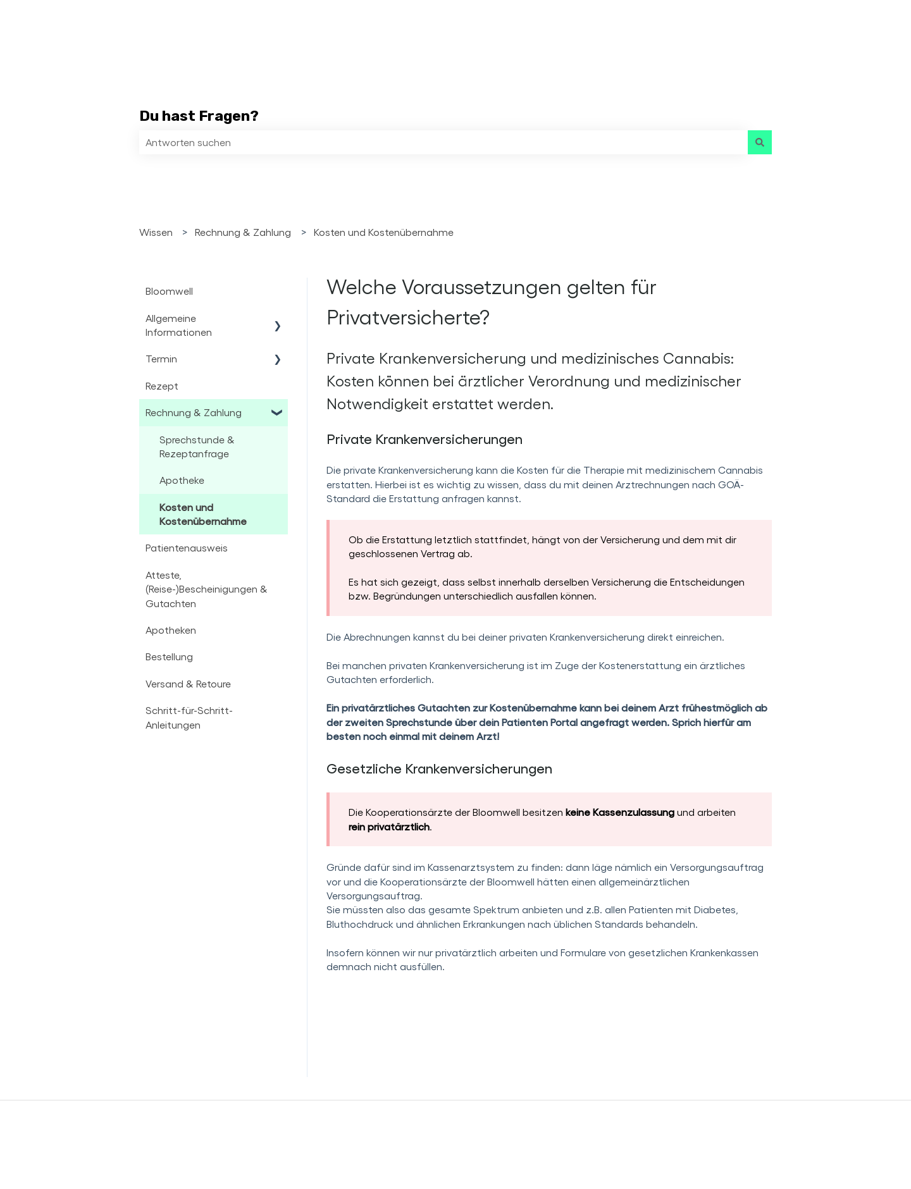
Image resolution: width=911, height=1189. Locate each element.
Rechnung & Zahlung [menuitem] (194, 412)
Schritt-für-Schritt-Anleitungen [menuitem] (189, 717)
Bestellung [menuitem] (169, 656)
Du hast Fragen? (199, 116)
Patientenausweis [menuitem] (187, 547)
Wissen (156, 232)
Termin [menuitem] (161, 358)
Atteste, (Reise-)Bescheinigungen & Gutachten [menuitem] (207, 589)
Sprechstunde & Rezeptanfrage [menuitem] (197, 446)
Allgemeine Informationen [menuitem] (179, 325)
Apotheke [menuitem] (181, 480)
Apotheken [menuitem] (171, 630)
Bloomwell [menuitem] (169, 291)
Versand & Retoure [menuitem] (188, 683)
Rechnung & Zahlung (243, 232)
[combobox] (443, 142)
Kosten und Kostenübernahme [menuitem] (203, 514)
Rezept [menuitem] (162, 385)
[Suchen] (760, 142)
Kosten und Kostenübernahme (384, 232)
